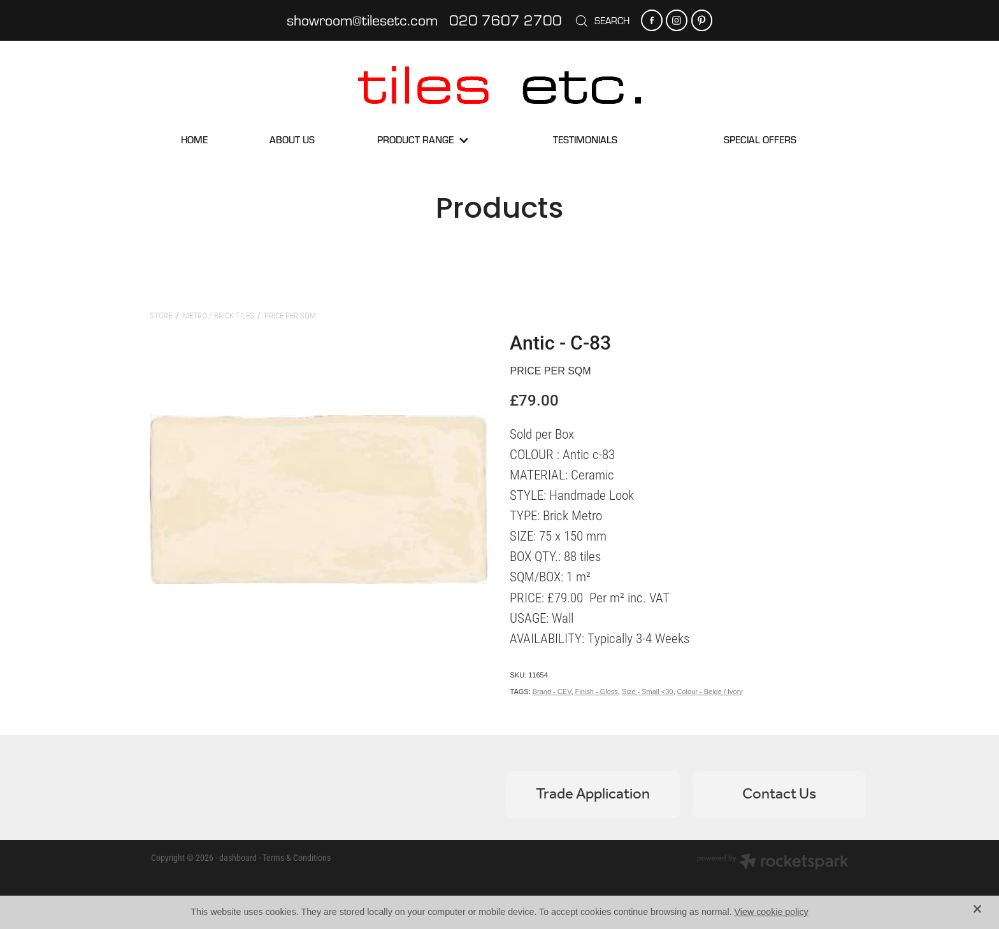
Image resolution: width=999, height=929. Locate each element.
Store (161, 315)
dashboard (238, 857)
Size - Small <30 (647, 691)
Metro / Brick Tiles (218, 315)
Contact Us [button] (779, 794)
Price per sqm (290, 315)
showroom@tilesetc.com (362, 19)
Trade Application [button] (593, 794)
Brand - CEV (552, 691)
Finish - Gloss (596, 691)
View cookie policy (772, 912)
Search (602, 20)
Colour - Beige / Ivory (710, 691)
